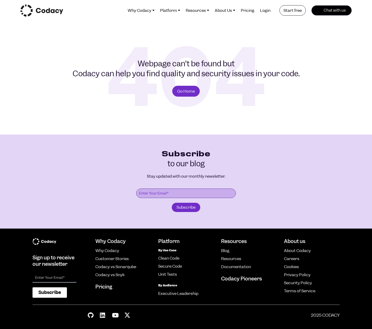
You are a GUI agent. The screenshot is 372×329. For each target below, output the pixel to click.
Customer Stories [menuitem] (112, 258)
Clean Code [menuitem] (168, 258)
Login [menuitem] (265, 10)
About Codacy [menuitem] (297, 250)
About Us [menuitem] (223, 10)
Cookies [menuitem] (291, 266)
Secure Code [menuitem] (170, 266)
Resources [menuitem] (196, 10)
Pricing (103, 287)
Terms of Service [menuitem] (299, 290)
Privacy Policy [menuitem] (297, 274)
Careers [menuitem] (291, 258)
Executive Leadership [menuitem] (178, 293)
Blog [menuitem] (225, 250)
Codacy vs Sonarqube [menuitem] (115, 266)
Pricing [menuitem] (247, 10)
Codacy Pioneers (241, 278)
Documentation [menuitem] (236, 266)
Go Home (186, 91)
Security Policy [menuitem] (298, 282)
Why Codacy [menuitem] (139, 10)
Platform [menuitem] (168, 10)
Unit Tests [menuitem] (167, 274)
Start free (293, 10)
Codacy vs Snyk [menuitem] (110, 274)
